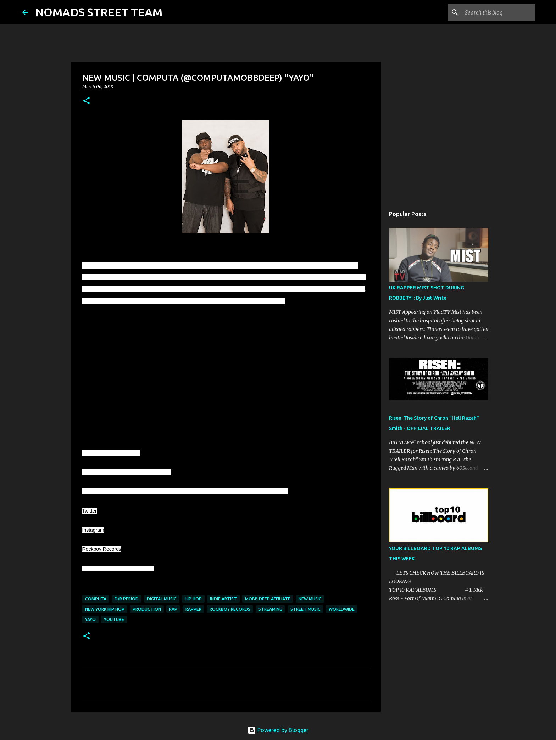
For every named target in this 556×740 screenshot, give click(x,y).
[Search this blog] (498, 12)
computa (95, 599)
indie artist (223, 599)
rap (173, 609)
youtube (114, 619)
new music (310, 599)
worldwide (342, 609)
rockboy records (230, 609)
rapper (193, 609)
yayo (90, 619)
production (147, 609)
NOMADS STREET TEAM (98, 12)
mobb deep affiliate (267, 599)
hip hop (193, 599)
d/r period (127, 599)
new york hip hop (104, 609)
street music (305, 609)
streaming (270, 609)
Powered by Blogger (278, 730)
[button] (86, 101)
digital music (162, 599)
